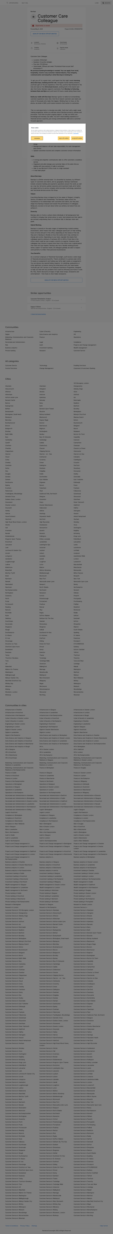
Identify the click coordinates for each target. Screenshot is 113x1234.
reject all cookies (64, 138)
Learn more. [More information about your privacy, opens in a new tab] (76, 133)
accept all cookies (77, 138)
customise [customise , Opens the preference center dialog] (37, 138)
